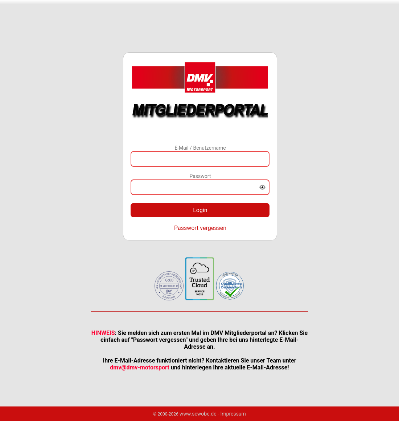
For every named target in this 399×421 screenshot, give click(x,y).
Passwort (200, 176)
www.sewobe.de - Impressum (213, 414)
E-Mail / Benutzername (200, 148)
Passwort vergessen (200, 227)
